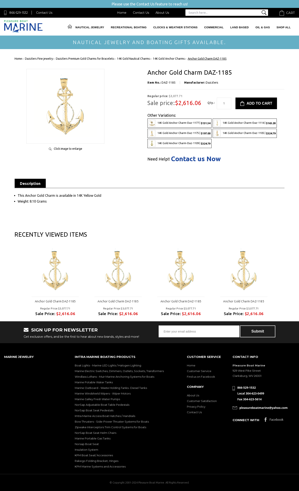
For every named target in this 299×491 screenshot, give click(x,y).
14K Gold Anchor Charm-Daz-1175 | (179, 133)
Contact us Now (196, 158)
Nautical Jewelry (89, 27)
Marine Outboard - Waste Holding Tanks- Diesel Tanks (111, 388)
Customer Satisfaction (202, 401)
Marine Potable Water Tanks (94, 382)
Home (121, 13)
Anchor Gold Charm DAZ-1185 (55, 301)
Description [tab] (30, 183)
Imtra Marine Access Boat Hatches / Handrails (105, 416)
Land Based (239, 27)
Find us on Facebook (201, 376)
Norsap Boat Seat (87, 444)
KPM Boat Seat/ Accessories (94, 455)
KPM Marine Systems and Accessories (100, 466)
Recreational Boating (129, 27)
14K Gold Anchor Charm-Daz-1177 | (179, 123)
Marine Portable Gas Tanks (92, 438)
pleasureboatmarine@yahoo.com (263, 408)
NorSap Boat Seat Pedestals (94, 410)
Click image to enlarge (68, 148)
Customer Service (199, 371)
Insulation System (86, 449)
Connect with (246, 420)
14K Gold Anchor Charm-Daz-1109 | (179, 143)
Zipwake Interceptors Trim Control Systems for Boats (110, 427)
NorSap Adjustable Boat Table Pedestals (102, 404)
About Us (162, 13)
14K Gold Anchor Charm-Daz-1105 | (245, 133)
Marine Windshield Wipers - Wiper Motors (103, 393)
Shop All (284, 27)
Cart (290, 13)
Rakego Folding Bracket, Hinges (96, 461)
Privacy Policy (196, 406)
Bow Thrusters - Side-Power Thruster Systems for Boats (112, 421)
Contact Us (44, 13)
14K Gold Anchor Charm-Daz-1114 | (245, 123)
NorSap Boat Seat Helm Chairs (95, 432)
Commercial (214, 27)
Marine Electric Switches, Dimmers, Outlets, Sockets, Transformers (119, 371)
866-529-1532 (18, 13)
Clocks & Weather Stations (175, 27)
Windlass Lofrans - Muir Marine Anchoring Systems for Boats (114, 376)
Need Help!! (158, 159)
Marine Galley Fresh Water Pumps (97, 399)
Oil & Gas (262, 27)
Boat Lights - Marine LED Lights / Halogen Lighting (108, 365)
